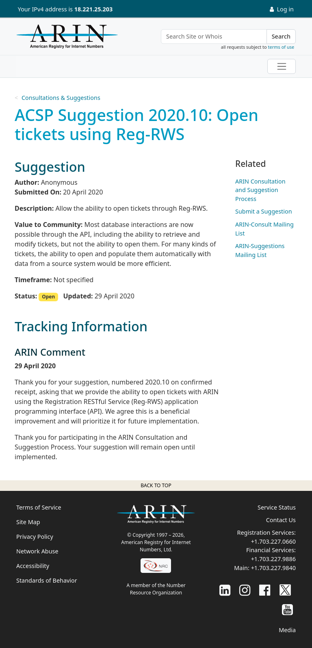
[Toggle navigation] (281, 66)
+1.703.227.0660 (273, 541)
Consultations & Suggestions (61, 98)
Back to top (156, 485)
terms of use (281, 47)
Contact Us (281, 520)
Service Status (277, 507)
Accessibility (32, 566)
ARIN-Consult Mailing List (264, 228)
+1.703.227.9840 (273, 568)
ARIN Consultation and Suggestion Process (260, 190)
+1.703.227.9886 (273, 559)
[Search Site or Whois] (214, 36)
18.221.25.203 (93, 9)
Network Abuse (37, 551)
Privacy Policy (34, 536)
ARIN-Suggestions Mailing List (260, 250)
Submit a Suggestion (263, 211)
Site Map (28, 522)
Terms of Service (38, 507)
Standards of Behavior (46, 580)
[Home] (65, 38)
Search (281, 36)
